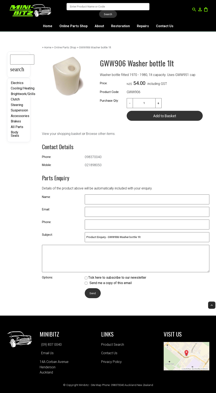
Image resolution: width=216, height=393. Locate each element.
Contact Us (164, 26)
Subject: (47, 235)
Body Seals (15, 134)
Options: (47, 277)
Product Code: (109, 92)
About (99, 26)
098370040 (93, 157)
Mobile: (47, 165)
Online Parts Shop (73, 26)
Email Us (47, 353)
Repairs (143, 26)
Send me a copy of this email (108, 283)
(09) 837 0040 (51, 345)
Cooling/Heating (22, 88)
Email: (46, 209)
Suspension (19, 110)
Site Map (96, 385)
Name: (46, 197)
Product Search (112, 345)
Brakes (16, 121)
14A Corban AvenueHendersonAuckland (54, 367)
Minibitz (84, 385)
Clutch (15, 99)
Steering (17, 105)
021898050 (93, 165)
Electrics (17, 83)
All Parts (17, 127)
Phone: (46, 157)
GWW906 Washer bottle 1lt (95, 47)
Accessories (20, 116)
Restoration (120, 26)
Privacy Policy (111, 362)
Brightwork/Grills (23, 94)
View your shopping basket (61, 134)
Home (47, 26)
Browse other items (100, 134)
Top (211, 305)
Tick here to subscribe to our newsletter (115, 277)
